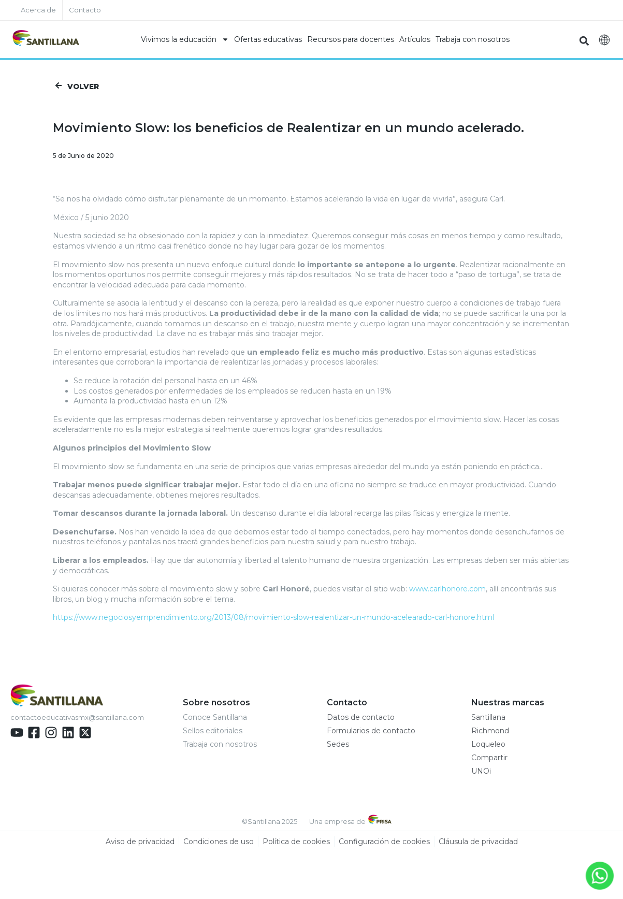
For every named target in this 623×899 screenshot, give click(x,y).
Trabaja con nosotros (473, 39)
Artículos (414, 39)
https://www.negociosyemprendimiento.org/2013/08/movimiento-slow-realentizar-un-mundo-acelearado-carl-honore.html (273, 617)
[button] (584, 40)
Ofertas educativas (268, 39)
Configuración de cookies (384, 841)
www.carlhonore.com (447, 589)
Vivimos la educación (185, 39)
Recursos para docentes (350, 39)
